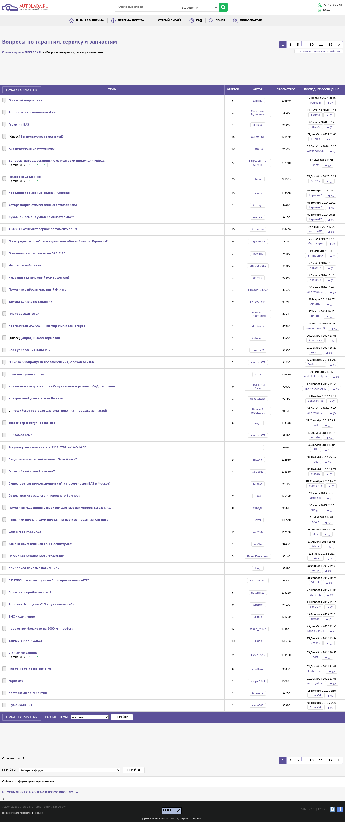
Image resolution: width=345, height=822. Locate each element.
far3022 (315, 126)
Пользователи (251, 20)
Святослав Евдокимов (257, 112)
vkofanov (258, 326)
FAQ (199, 20)
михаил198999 (258, 290)
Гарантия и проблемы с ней (30, 592)
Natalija (258, 149)
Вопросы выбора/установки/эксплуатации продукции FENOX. (57, 161)
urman (257, 193)
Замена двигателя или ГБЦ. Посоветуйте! (40, 544)
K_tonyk (258, 205)
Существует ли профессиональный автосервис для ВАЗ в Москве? (60, 483)
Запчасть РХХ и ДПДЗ (25, 641)
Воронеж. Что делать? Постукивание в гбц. (42, 604)
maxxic (257, 217)
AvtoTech (258, 338)
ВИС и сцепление (22, 616)
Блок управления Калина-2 (29, 350)
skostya (258, 124)
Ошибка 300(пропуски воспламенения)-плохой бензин (51, 362)
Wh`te (258, 544)
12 (330, 45)
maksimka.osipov (315, 376)
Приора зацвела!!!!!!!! (25, 177)
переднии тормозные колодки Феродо (39, 193)
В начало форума (90, 20)
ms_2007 (257, 532)
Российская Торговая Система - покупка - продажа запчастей (60, 411)
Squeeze (257, 471)
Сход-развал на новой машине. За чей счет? (43, 459)
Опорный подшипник (25, 100)
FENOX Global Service (258, 163)
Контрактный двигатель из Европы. (36, 398)
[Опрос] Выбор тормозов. (41, 338)
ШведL (257, 179)
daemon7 (258, 350)
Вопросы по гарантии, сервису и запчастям (59, 42)
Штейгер (315, 558)
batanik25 (257, 592)
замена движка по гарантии (30, 302)
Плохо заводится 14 (24, 314)
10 (312, 45)
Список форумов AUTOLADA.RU (22, 52)
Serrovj (315, 114)
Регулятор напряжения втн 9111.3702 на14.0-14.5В (47, 447)
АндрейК (315, 267)
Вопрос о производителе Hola (32, 112)
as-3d (257, 447)
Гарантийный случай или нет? (32, 471)
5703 (258, 374)
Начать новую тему (21, 90)
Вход (326, 10)
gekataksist (257, 398)
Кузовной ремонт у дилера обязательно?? (41, 217)
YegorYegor (257, 241)
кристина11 (258, 302)
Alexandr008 (315, 151)
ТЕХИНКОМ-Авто (258, 386)
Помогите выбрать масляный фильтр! (38, 290)
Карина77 (315, 195)
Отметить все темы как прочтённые (319, 51)
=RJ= (315, 449)
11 (321, 45)
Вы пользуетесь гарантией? (42, 137)
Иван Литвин (258, 580)
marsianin (315, 485)
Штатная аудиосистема (27, 374)
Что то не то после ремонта (30, 669)
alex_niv (258, 253)
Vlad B (315, 582)
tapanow (258, 229)
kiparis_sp (315, 340)
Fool (258, 496)
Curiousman (315, 364)
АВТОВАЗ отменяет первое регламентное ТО (43, 229)
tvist (315, 425)
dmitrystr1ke (258, 265)
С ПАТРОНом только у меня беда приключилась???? (49, 580)
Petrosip (315, 102)
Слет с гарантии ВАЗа (25, 532)
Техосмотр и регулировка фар (32, 423)
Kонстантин (257, 137)
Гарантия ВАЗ (19, 124)
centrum (257, 604)
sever (257, 520)
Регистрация (332, 5)
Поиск (220, 20)
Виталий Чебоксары (257, 411)
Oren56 (315, 643)
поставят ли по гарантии (28, 693)
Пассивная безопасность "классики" (36, 556)
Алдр (258, 568)
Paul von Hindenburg (258, 314)
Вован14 (257, 693)
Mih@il (258, 508)
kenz (315, 165)
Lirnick (315, 138)
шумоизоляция (20, 705)
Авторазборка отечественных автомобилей (43, 205)
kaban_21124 (257, 629)
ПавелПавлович (257, 556)
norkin (315, 437)
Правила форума (131, 20)
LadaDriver (258, 669)
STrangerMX (315, 255)
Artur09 (315, 304)
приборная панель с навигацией (34, 568)
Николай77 (257, 362)
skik (315, 534)
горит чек (16, 681)
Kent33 (257, 483)
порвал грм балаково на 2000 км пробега (41, 629)
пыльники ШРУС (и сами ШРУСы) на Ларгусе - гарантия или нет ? (58, 520)
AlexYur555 (258, 655)
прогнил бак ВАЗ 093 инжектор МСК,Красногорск (47, 326)
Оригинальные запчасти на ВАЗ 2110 (37, 253)
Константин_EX (315, 328)
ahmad (257, 277)
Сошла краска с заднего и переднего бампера (44, 496)
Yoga (315, 461)
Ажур (257, 423)
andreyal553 (315, 291)
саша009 (257, 705)
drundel (315, 497)
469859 (315, 181)
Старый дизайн (170, 20)
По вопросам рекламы (16, 813)
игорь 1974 (258, 681)
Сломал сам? (22, 435)
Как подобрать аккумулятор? (32, 149)
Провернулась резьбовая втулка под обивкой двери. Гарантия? (58, 241)
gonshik (315, 594)
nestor (315, 352)
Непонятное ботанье (25, 265)
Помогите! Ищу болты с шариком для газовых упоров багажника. (60, 508)
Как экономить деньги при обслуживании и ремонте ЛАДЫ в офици (62, 386)
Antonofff (315, 231)
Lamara (258, 100)
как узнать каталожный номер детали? (39, 277)
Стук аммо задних (23, 653)
